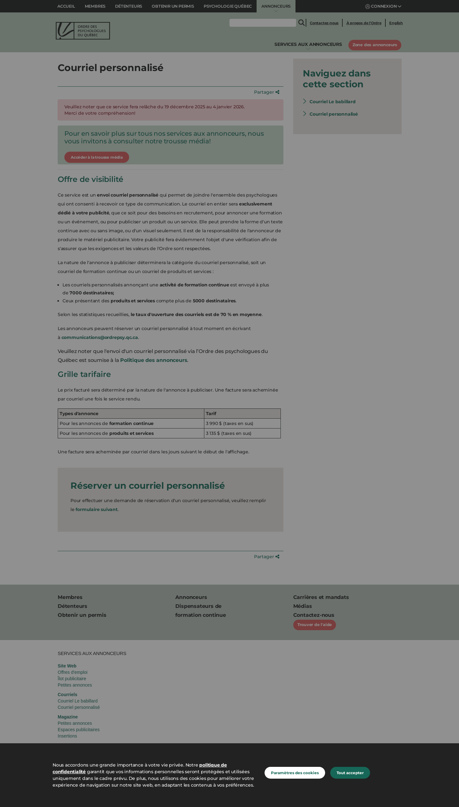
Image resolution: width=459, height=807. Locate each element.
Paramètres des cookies (295, 772)
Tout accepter (350, 772)
